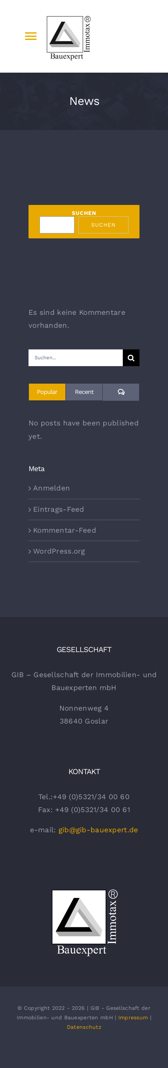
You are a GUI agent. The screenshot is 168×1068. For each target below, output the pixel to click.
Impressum (133, 1017)
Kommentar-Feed (64, 530)
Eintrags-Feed (58, 509)
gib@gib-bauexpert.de (98, 829)
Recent (84, 391)
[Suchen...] (76, 357)
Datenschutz (84, 1027)
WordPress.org (59, 551)
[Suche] (131, 357)
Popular (47, 391)
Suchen (84, 213)
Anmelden (51, 488)
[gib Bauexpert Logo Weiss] (84, 890)
